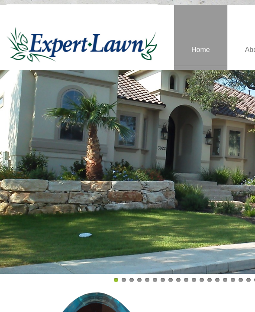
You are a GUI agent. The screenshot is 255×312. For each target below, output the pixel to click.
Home (200, 49)
